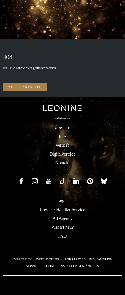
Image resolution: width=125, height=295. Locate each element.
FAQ (62, 236)
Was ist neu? (62, 227)
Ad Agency (62, 218)
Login (62, 200)
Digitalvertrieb (62, 154)
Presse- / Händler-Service (62, 209)
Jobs (62, 136)
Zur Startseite (25, 87)
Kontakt (62, 162)
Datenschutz (48, 259)
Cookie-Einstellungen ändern (71, 266)
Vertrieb (62, 145)
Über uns (62, 127)
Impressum (22, 259)
